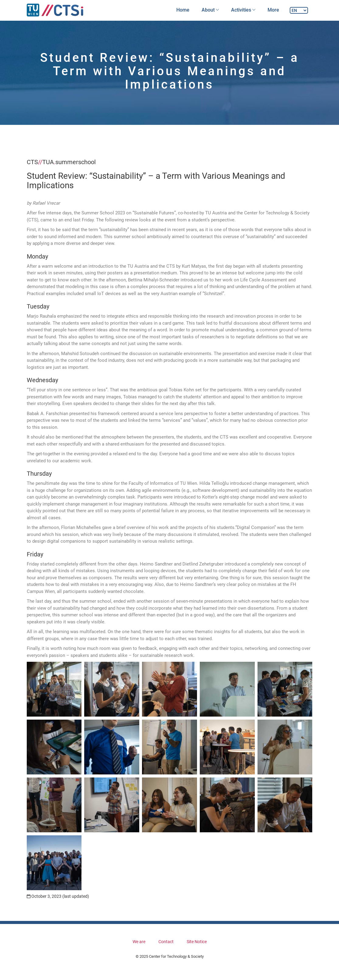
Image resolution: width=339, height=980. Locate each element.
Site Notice (197, 941)
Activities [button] (243, 10)
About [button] (210, 10)
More (273, 10)
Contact (166, 941)
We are (139, 941)
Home (182, 10)
